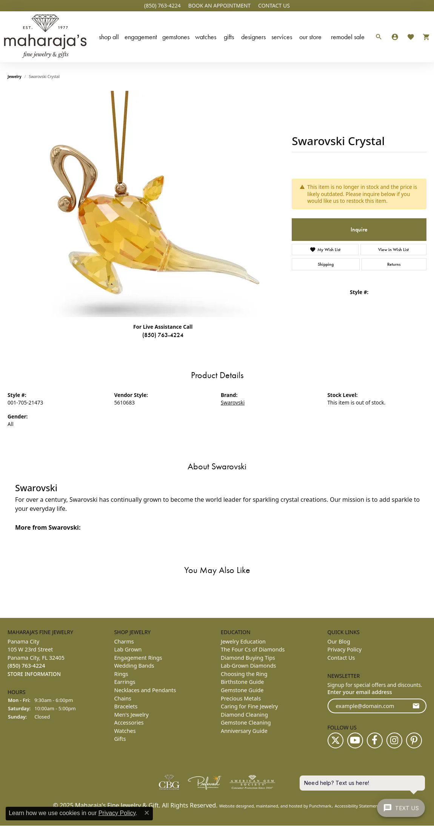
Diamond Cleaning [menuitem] (244, 714)
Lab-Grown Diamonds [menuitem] (248, 666)
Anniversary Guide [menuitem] (244, 730)
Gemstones (175, 36)
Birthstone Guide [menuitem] (242, 682)
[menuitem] (169, 782)
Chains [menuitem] (122, 698)
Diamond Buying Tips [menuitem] (248, 657)
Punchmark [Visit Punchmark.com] (320, 806)
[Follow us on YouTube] (355, 741)
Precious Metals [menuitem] (241, 698)
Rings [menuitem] (121, 673)
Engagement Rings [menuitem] (138, 657)
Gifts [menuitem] (120, 739)
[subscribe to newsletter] (416, 706)
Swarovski (233, 402)
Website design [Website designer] (234, 806)
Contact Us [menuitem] (341, 657)
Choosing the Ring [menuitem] (244, 673)
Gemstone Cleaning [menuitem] (246, 722)
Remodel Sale (348, 36)
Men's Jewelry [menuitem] (131, 714)
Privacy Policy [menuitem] (345, 649)
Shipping (326, 264)
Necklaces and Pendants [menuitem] (145, 690)
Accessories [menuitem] (129, 722)
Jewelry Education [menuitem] (243, 641)
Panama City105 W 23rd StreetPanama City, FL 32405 (36, 657)
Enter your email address (360, 692)
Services (281, 36)
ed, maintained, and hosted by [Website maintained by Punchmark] (279, 806)
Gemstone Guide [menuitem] (242, 690)
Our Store (310, 36)
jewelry (15, 76)
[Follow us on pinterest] (414, 741)
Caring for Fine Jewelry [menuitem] (249, 706)
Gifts (229, 36)
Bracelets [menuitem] (126, 706)
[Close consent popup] (147, 813)
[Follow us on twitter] (335, 741)
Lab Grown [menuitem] (128, 649)
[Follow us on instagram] (394, 741)
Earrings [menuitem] (124, 682)
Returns (393, 264)
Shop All (109, 36)
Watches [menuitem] (125, 730)
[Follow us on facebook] (375, 741)
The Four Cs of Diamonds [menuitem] (253, 649)
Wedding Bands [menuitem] (134, 666)
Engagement (141, 36)
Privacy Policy (116, 813)
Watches (205, 36)
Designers (253, 36)
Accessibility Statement (357, 806)
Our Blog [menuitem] (339, 641)
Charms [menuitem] (124, 641)
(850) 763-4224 (162, 335)
